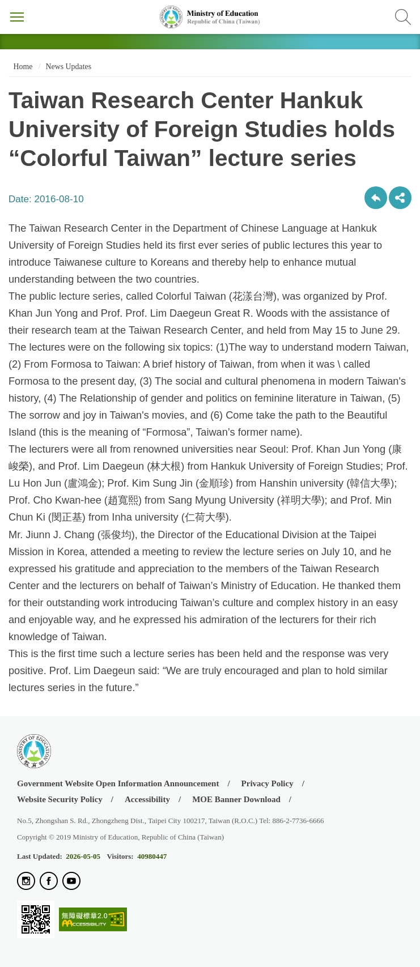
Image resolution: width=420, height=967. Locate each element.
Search (403, 17)
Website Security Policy (60, 799)
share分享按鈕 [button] (400, 197)
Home (21, 66)
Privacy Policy (267, 783)
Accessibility (147, 799)
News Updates (68, 66)
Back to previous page (375, 197)
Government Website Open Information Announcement (118, 783)
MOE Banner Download (236, 799)
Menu (17, 17)
